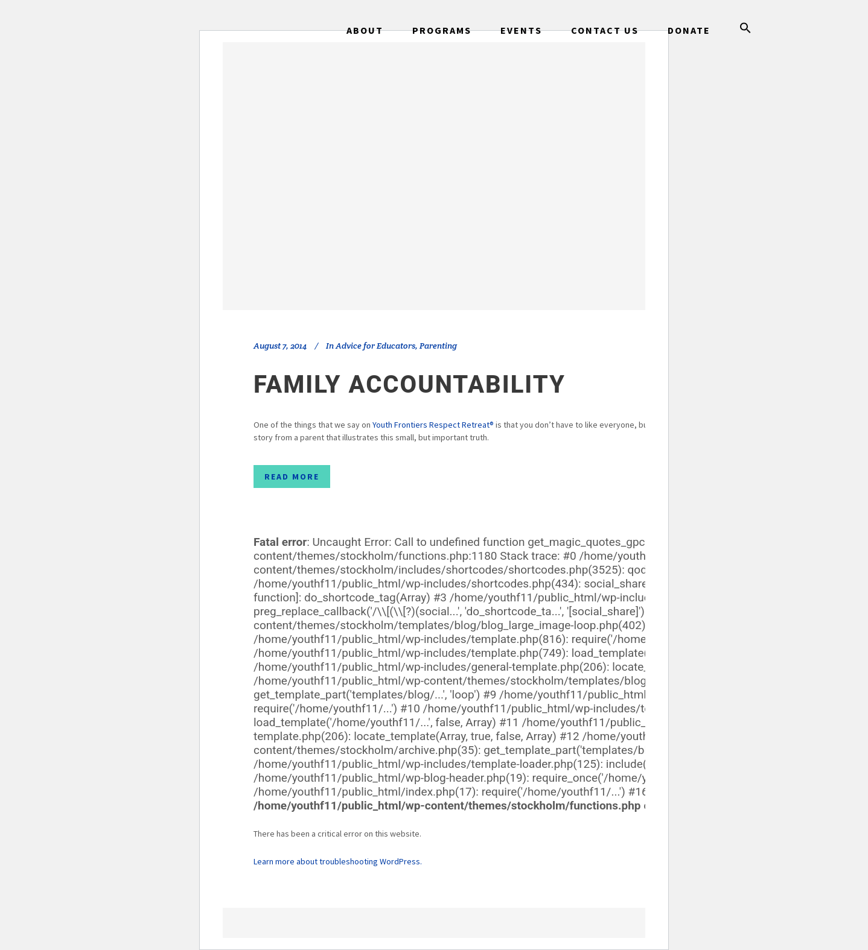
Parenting (438, 345)
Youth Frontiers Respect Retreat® (433, 424)
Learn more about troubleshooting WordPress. (338, 861)
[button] (745, 30)
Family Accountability (410, 384)
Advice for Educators (375, 345)
